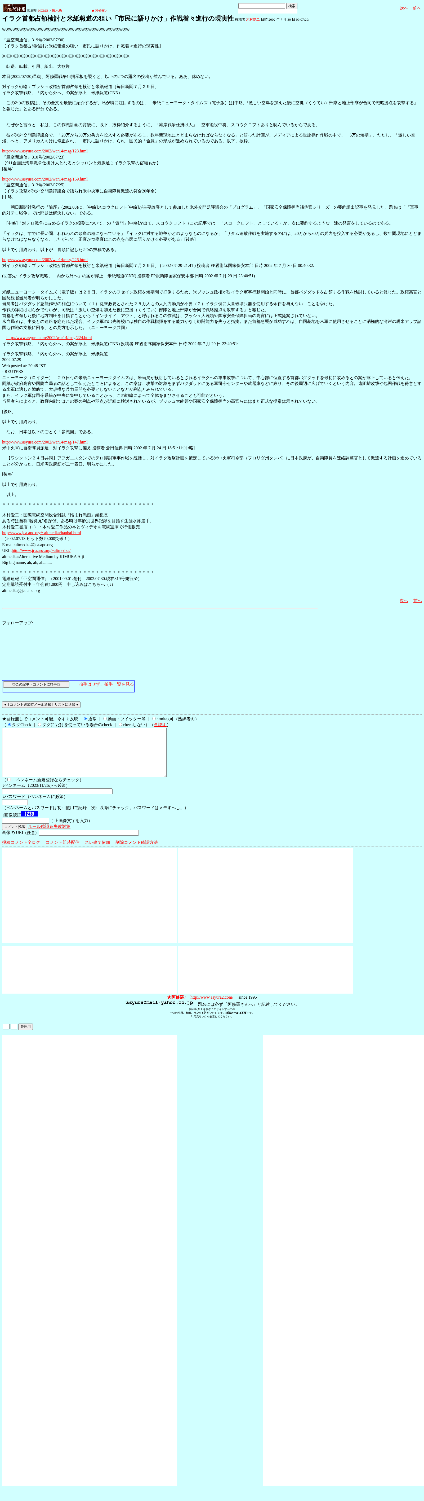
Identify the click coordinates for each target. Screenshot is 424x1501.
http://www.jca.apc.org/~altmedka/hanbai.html (41, 532)
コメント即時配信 (62, 852)
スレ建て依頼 (97, 852)
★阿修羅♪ (99, 10)
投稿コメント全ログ (21, 852)
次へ (404, 8)
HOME (43, 10)
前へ (417, 8)
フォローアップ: (17, 623)
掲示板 (57, 10)
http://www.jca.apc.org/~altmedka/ (41, 550)
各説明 (160, 724)
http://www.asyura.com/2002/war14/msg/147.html (45, 442)
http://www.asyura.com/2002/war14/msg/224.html (49, 337)
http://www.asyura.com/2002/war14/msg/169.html (45, 179)
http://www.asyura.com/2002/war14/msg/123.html (45, 151)
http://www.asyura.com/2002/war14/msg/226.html (45, 259)
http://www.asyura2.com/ (211, 1006)
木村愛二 (253, 19)
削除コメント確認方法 (136, 852)
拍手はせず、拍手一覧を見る (106, 684)
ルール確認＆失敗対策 (49, 836)
